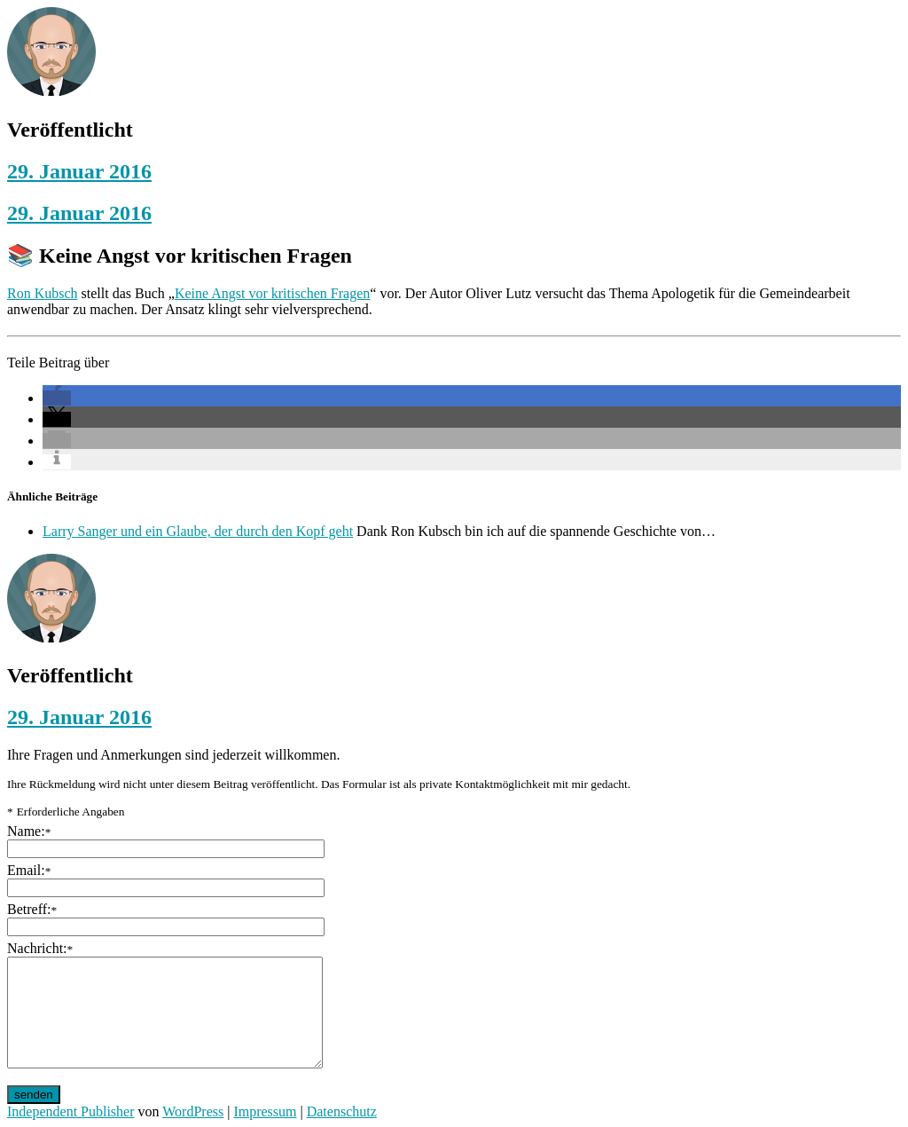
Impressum (264, 1111)
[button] (57, 398)
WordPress (192, 1111)
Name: (29, 831)
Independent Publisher (71, 1111)
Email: (29, 870)
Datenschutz (342, 1111)
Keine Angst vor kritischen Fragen (272, 293)
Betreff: (32, 909)
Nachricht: (40, 948)
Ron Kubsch (42, 293)
